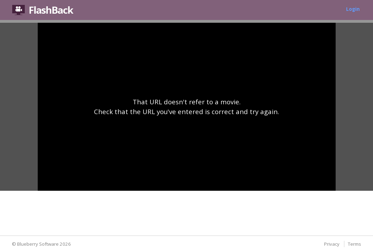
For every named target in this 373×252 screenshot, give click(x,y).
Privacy (331, 244)
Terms (354, 244)
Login (353, 9)
